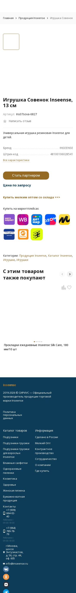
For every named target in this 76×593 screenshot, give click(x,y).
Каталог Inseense (60, 255)
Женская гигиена (14, 490)
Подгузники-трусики (16, 443)
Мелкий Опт (43, 443)
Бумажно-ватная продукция (14, 498)
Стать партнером (26, 175)
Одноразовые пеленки (12, 471)
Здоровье (9, 484)
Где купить (42, 471)
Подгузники (10, 437)
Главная (8, 18)
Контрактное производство (44, 451)
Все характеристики (16, 160)
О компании (43, 465)
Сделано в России (46, 437)
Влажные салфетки (15, 463)
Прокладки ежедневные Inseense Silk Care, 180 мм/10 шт (36, 347)
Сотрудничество (46, 459)
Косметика (10, 478)
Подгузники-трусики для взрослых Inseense (16, 453)
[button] (62, 274)
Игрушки (9, 260)
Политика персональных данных (12, 415)
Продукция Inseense (32, 18)
